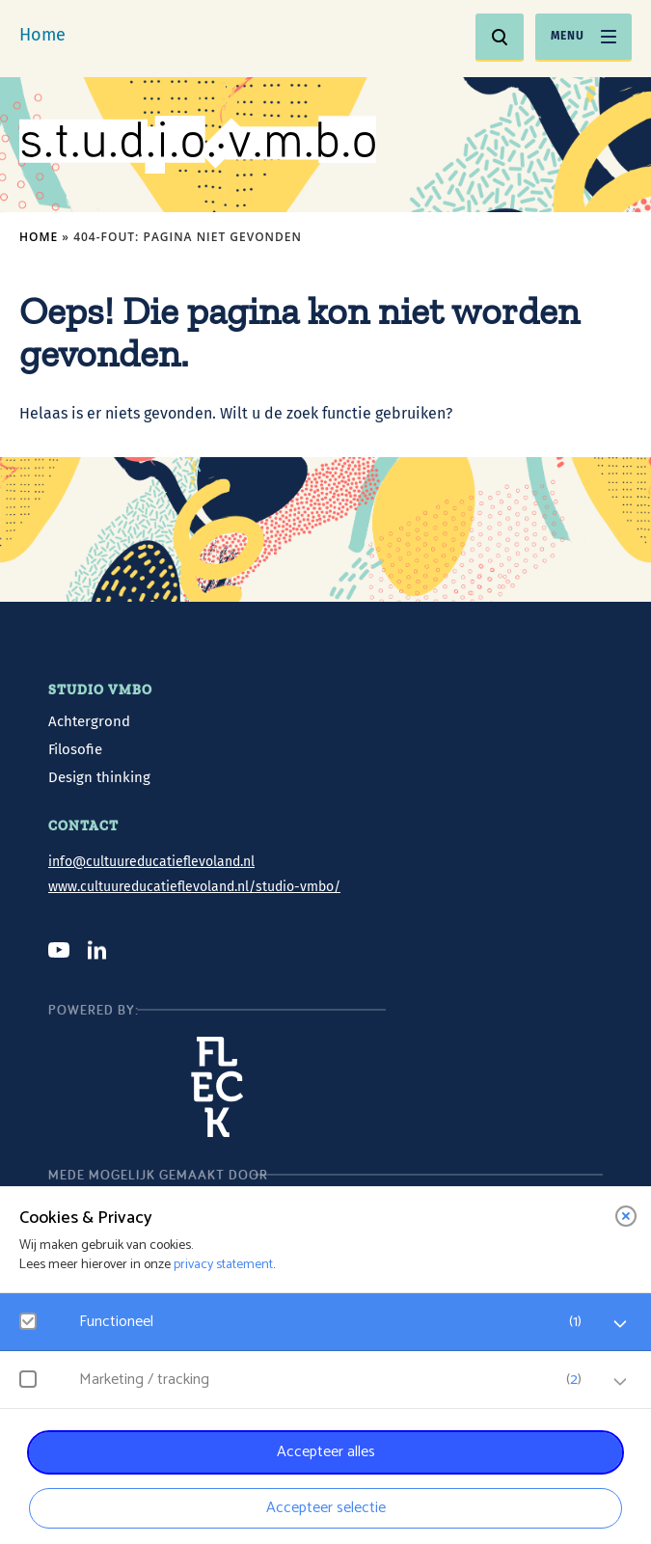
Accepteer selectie (326, 1508)
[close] (626, 1216)
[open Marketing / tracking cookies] (620, 1382)
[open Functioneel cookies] (620, 1324)
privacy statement (223, 1265)
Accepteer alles (326, 1452)
